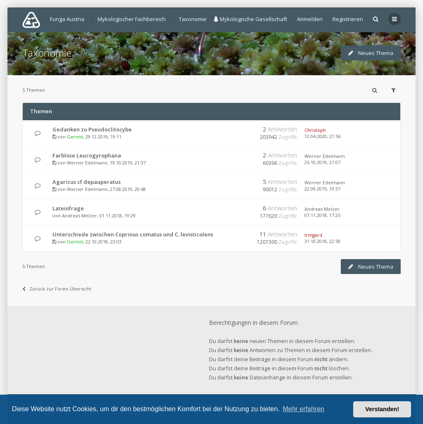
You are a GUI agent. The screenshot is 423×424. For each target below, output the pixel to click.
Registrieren (348, 19)
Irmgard (313, 235)
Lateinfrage (68, 208)
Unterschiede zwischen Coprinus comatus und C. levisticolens (132, 234)
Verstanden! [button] (382, 409)
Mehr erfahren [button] (303, 408)
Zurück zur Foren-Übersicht (56, 289)
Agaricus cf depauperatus (86, 182)
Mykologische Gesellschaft (250, 19)
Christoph (315, 130)
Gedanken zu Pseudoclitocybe (92, 129)
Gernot (75, 136)
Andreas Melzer (79, 215)
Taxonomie (46, 53)
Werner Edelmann (87, 163)
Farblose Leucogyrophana (86, 155)
